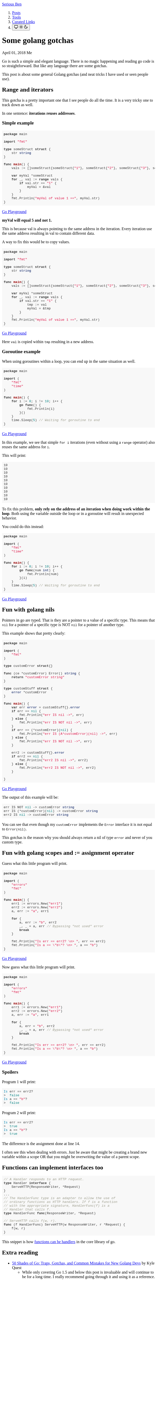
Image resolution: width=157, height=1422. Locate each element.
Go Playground (14, 226)
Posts (16, 13)
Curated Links (23, 22)
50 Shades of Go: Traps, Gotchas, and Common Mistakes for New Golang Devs (76, 1402)
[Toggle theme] (21, 27)
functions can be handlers (54, 1380)
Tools (16, 17)
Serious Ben (12, 4)
